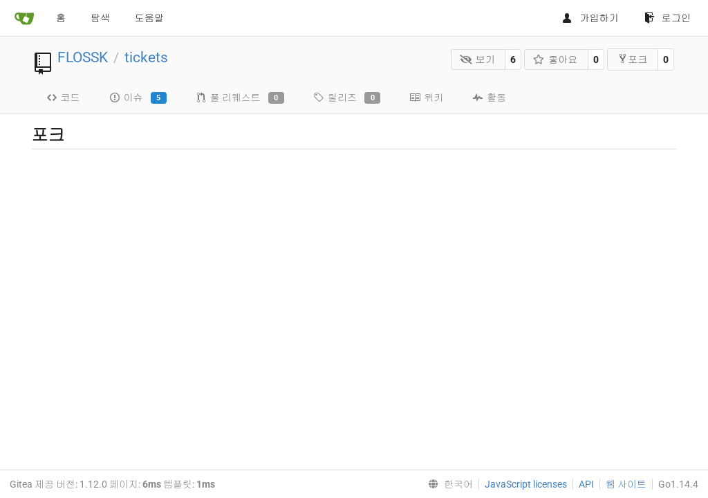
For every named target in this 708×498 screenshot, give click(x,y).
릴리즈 (346, 98)
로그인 (667, 18)
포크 (632, 59)
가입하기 (590, 18)
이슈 (138, 98)
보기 (477, 59)
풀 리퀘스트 (240, 98)
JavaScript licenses (526, 484)
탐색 (100, 18)
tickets (146, 57)
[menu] (447, 484)
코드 (63, 97)
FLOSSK (82, 57)
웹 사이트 (626, 484)
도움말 (149, 18)
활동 (489, 97)
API (586, 484)
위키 (426, 97)
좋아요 (555, 59)
